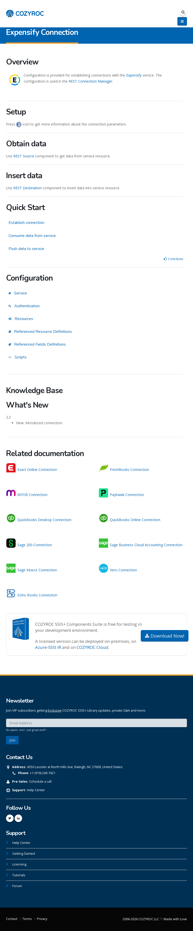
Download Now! (164, 636)
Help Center (36, 790)
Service (18, 293)
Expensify (133, 75)
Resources (21, 319)
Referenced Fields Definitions (37, 344)
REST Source (23, 156)
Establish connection (26, 222)
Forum (17, 886)
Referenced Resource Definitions (40, 331)
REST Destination (27, 187)
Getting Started (23, 853)
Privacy (42, 919)
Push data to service (26, 249)
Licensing (19, 864)
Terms (27, 919)
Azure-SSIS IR (48, 647)
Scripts (18, 357)
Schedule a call (40, 781)
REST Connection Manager (90, 81)
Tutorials (18, 875)
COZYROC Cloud (92, 647)
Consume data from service (32, 235)
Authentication (24, 306)
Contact (11, 919)
